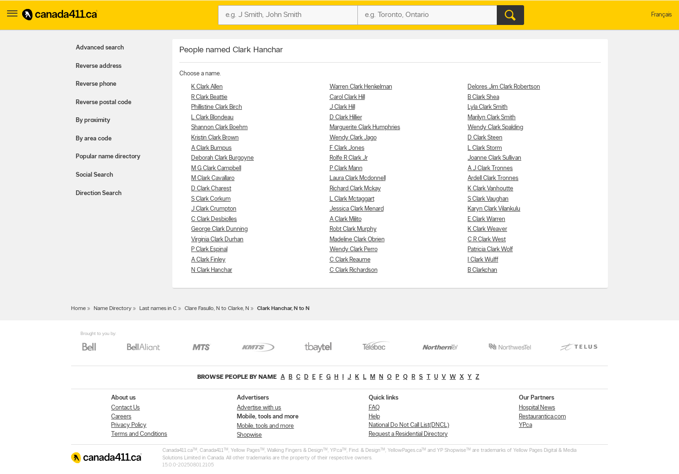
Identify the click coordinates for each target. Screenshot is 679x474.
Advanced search (100, 48)
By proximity (93, 120)
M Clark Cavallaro (212, 178)
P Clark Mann (346, 168)
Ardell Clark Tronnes (493, 178)
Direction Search (98, 193)
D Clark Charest (211, 189)
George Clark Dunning (219, 229)
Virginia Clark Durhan (217, 240)
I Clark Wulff (483, 260)
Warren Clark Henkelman (361, 87)
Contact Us (125, 408)
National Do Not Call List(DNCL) (409, 425)
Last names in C (158, 308)
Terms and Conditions (139, 434)
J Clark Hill (342, 107)
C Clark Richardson (354, 270)
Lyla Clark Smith (488, 107)
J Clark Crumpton (213, 209)
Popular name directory (108, 157)
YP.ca (525, 425)
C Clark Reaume (350, 260)
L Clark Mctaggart (352, 199)
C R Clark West (487, 240)
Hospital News (537, 408)
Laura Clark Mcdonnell (358, 178)
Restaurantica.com (542, 417)
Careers (121, 417)
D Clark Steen (485, 138)
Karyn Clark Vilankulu (494, 209)
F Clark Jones (347, 148)
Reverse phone (96, 84)
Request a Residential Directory (408, 434)
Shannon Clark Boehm (219, 127)
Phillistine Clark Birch (216, 107)
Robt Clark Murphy (353, 229)
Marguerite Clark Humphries (365, 127)
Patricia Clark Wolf (490, 249)
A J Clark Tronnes (490, 168)
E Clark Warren (486, 219)
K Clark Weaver (487, 229)
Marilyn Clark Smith (492, 117)
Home (78, 308)
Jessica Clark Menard (357, 209)
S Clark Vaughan (488, 199)
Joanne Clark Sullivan (494, 158)
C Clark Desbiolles (214, 219)
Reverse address (98, 66)
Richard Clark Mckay (355, 189)
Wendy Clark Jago (353, 138)
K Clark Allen (207, 87)
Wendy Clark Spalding (495, 127)
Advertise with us (259, 408)
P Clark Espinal (209, 249)
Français (661, 15)
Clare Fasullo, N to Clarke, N (217, 308)
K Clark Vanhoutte (490, 189)
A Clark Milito (346, 219)
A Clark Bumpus (211, 148)
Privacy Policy (128, 425)
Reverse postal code (103, 102)
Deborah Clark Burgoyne (222, 158)
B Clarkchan (482, 270)
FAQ (374, 408)
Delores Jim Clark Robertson (504, 87)
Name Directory (112, 308)
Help (374, 417)
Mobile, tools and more (265, 426)
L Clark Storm (485, 148)
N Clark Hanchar (211, 270)
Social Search (94, 175)
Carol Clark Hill (347, 97)
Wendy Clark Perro (354, 249)
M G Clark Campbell (216, 168)
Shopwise (249, 435)
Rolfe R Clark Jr (349, 158)
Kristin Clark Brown (215, 138)
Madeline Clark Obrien (357, 240)
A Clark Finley (208, 260)
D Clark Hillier (346, 117)
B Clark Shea (483, 97)
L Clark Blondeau (212, 117)
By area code (94, 139)
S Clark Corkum (211, 199)
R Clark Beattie (209, 97)
